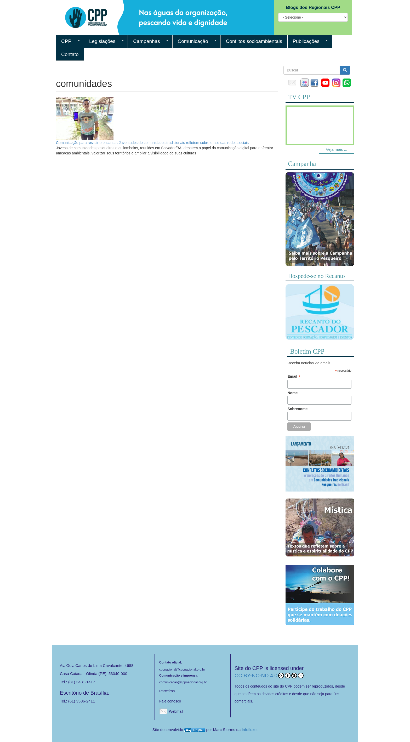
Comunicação (195, 41)
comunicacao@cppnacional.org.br (183, 682)
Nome (292, 393)
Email (293, 376)
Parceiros (167, 691)
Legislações (104, 41)
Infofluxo (249, 729)
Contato (70, 54)
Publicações (307, 41)
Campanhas (148, 41)
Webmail (176, 711)
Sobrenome (297, 409)
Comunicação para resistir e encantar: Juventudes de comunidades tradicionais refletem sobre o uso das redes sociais (152, 143)
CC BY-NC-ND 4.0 (269, 675)
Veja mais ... (336, 149)
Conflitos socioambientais (254, 41)
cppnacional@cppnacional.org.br (182, 669)
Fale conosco (170, 701)
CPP (68, 41)
